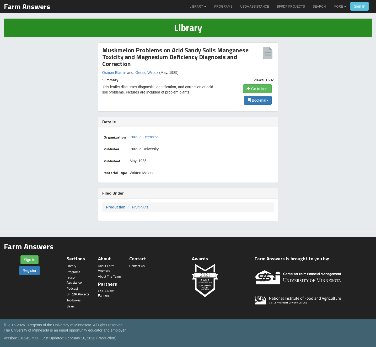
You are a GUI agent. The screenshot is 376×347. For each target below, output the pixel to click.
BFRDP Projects (291, 6)
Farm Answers (27, 6)
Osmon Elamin (114, 72)
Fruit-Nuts (140, 207)
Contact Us (137, 266)
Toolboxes (74, 300)
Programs (223, 6)
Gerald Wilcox (146, 72)
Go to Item (257, 89)
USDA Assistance (254, 6)
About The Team (109, 276)
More (340, 6)
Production (116, 207)
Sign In (359, 6)
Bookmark (257, 100)
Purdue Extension (144, 137)
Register (29, 270)
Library (198, 6)
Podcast (72, 288)
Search (319, 6)
